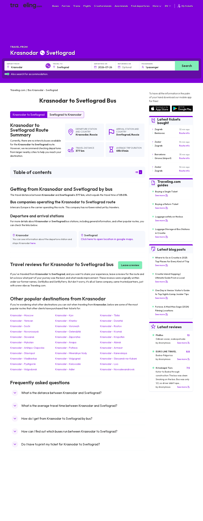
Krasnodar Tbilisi (110, 315)
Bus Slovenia (63, 487)
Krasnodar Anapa (65, 342)
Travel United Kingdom (23, 477)
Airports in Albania (158, 500)
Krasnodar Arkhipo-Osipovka (27, 347)
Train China (109, 484)
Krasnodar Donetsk (111, 320)
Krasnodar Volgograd (67, 358)
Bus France (63, 494)
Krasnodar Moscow (21, 315)
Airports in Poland (158, 504)
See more (161, 195)
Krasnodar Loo (109, 363)
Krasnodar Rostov (111, 326)
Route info (184, 133)
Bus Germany (64, 484)
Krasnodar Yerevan (21, 320)
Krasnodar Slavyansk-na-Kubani (118, 358)
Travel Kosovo (19, 510)
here (33, 243)
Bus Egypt (62, 497)
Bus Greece (63, 490)
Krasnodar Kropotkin (112, 336)
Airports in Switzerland (160, 490)
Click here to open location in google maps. (107, 239)
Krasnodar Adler (65, 369)
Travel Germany (20, 490)
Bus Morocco (64, 477)
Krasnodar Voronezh (67, 326)
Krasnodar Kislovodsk (68, 363)
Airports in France (158, 480)
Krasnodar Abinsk (110, 342)
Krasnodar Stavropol (22, 353)
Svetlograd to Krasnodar (66, 114)
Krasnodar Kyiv (64, 315)
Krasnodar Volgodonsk (23, 369)
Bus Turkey (62, 507)
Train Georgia (110, 487)
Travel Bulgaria (19, 484)
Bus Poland (63, 500)
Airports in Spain (157, 477)
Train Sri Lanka (110, 480)
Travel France (19, 497)
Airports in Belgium (158, 507)
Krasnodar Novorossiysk (24, 331)
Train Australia (110, 490)
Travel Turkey (18, 494)
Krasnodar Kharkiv (66, 320)
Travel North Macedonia (24, 480)
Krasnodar (82, 134)
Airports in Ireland (158, 484)
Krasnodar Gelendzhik (68, 331)
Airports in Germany (159, 497)
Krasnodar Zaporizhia (67, 336)
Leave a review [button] (130, 265)
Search (187, 66)
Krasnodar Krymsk (111, 331)
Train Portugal (110, 477)
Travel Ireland (19, 507)
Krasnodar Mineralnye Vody (71, 353)
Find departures (140, 5)
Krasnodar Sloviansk (22, 336)
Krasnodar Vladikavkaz (23, 358)
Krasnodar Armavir (111, 347)
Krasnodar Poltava (66, 347)
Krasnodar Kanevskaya (113, 353)
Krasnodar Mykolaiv (22, 342)
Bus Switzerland (65, 504)
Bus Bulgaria (63, 480)
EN (168, 5)
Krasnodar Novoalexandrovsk (117, 369)
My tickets (185, 6)
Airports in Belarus (158, 487)
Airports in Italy (156, 494)
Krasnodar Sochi (20, 326)
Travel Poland (19, 500)
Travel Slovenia (19, 504)
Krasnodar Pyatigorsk (23, 363)
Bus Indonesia (64, 510)
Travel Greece (19, 487)
